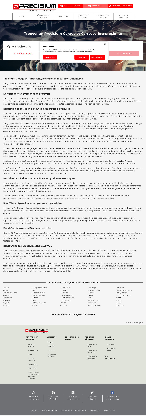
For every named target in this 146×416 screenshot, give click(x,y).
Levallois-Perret (65, 301)
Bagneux (6, 301)
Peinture (51, 351)
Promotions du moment (72, 339)
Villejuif (118, 303)
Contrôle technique (31, 360)
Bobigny (6, 306)
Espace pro (95, 411)
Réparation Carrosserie (52, 356)
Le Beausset (64, 293)
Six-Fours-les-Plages (123, 296)
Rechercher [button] (124, 54)
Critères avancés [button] (23, 54)
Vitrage (50, 343)
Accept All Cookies (97, 57)
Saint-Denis (120, 288)
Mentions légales (49, 411)
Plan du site (109, 411)
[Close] (105, 44)
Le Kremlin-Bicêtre (67, 296)
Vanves (118, 301)
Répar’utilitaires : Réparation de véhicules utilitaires (33, 376)
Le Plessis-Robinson (67, 298)
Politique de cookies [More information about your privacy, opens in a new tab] (86, 51)
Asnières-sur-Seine (10, 293)
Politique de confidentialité (73, 411)
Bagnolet (6, 303)
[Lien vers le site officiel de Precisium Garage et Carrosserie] (34, 8)
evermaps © (138, 323)
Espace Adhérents (109, 339)
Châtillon (34, 298)
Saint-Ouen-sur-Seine (124, 291)
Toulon (118, 298)
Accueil (34, 411)
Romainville (92, 303)
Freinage (31, 355)
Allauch (6, 288)
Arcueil (5, 291)
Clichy (33, 301)
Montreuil (63, 306)
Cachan (34, 291)
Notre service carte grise (92, 358)
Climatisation (33, 365)
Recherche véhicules (89, 339)
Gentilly (34, 306)
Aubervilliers (7, 298)
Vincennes (120, 306)
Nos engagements (111, 358)
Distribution (32, 369)
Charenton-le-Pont (38, 293)
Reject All (82, 57)
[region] (74, 52)
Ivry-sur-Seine (65, 288)
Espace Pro (111, 345)
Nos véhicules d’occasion (92, 352)
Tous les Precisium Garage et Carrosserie (73, 315)
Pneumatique (33, 351)
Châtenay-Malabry (38, 296)
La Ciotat (63, 291)
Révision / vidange (31, 346)
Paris (89, 298)
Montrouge (92, 288)
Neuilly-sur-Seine (94, 291)
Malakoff (63, 303)
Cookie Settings (50, 57)
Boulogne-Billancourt (39, 288)
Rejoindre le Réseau (111, 350)
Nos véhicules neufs (92, 346)
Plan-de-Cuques (93, 301)
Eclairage (51, 347)
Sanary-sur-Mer (121, 293)
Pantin (90, 296)
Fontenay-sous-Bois (38, 303)
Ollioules (91, 293)
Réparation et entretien (32, 339)
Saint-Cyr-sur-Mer (94, 306)
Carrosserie (51, 338)
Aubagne (6, 296)
